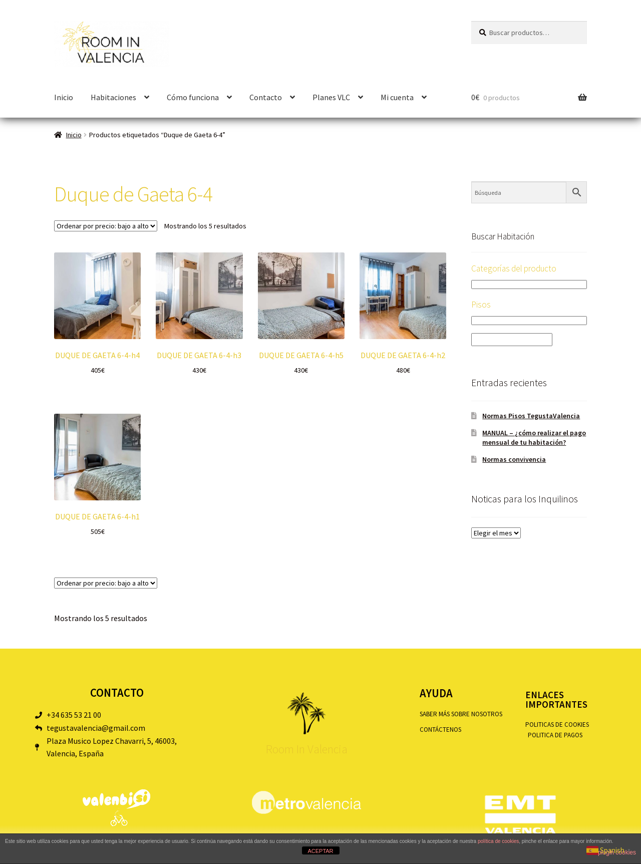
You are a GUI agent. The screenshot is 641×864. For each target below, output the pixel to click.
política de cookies (498, 841)
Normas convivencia (514, 459)
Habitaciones (113, 97)
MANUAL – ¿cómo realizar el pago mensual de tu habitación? (534, 437)
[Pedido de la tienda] (105, 225)
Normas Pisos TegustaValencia (531, 415)
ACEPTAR (320, 851)
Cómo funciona (193, 97)
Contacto (265, 97)
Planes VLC (331, 97)
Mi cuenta (397, 97)
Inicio (63, 97)
